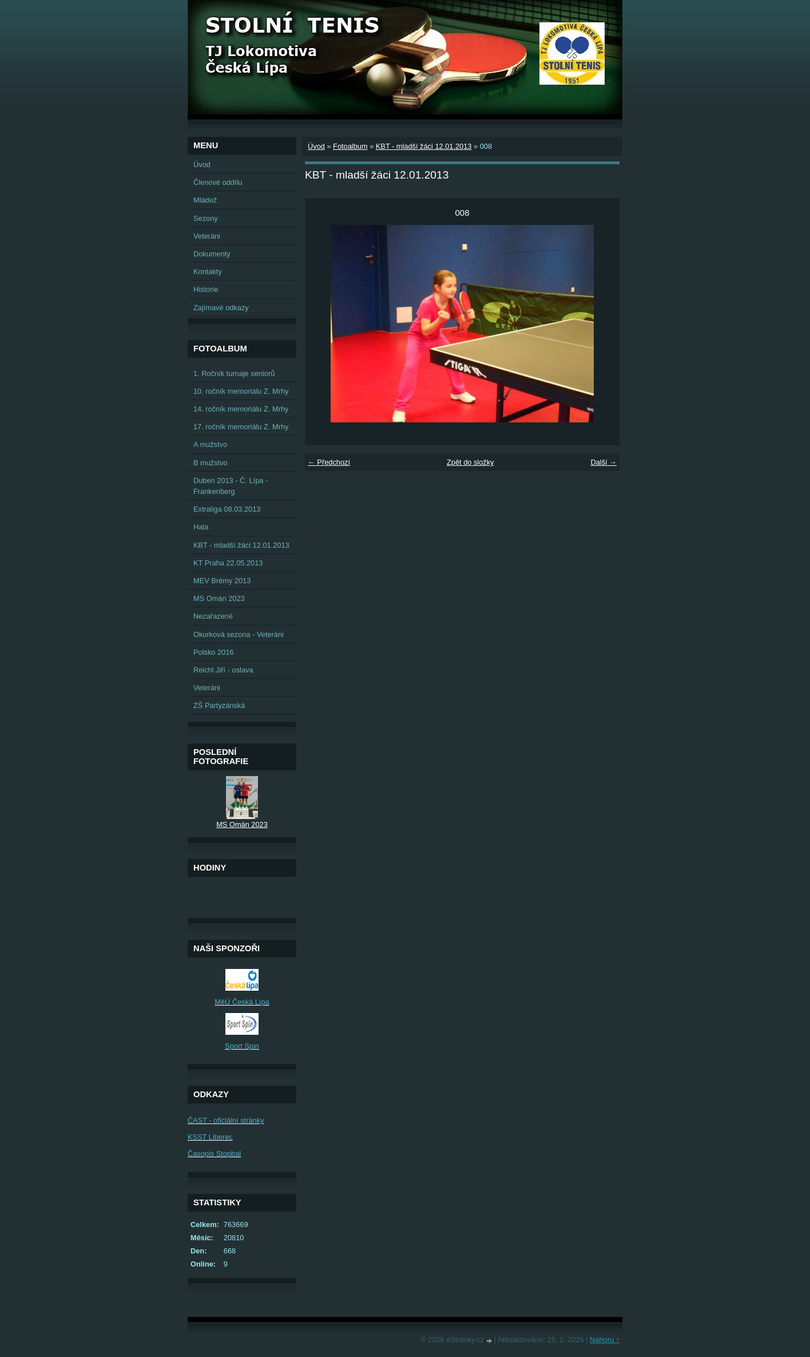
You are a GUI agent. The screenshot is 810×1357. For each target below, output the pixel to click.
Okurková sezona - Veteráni (238, 634)
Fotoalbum (350, 146)
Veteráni (206, 236)
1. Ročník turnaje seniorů (234, 373)
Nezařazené (213, 616)
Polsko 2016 (213, 652)
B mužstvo (210, 462)
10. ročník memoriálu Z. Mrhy (240, 391)
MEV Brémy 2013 (222, 580)
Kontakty (207, 271)
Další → (603, 462)
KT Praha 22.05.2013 (228, 563)
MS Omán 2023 (219, 598)
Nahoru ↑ (605, 1339)
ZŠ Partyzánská (219, 705)
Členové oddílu (217, 182)
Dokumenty (212, 254)
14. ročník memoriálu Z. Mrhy (240, 409)
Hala (200, 527)
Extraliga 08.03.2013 (226, 509)
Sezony (205, 218)
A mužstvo (210, 444)
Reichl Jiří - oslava (223, 670)
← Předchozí (329, 462)
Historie (205, 289)
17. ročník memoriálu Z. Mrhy (240, 426)
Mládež (205, 200)
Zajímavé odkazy (221, 307)
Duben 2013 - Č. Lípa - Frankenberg (230, 486)
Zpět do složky (470, 462)
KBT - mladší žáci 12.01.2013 (424, 146)
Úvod (316, 146)
